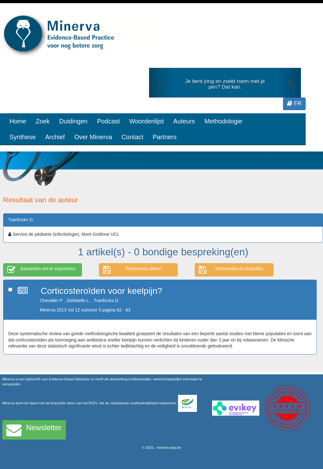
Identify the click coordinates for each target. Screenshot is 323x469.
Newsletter (34, 429)
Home (17, 121)
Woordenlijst (146, 121)
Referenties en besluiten (231, 269)
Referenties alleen (132, 269)
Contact (132, 137)
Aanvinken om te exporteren (41, 269)
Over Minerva (93, 137)
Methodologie (223, 121)
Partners (165, 137)
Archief (55, 137)
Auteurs (184, 121)
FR (294, 103)
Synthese (22, 137)
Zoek (42, 121)
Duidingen (73, 121)
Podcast (108, 121)
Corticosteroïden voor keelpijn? (101, 291)
